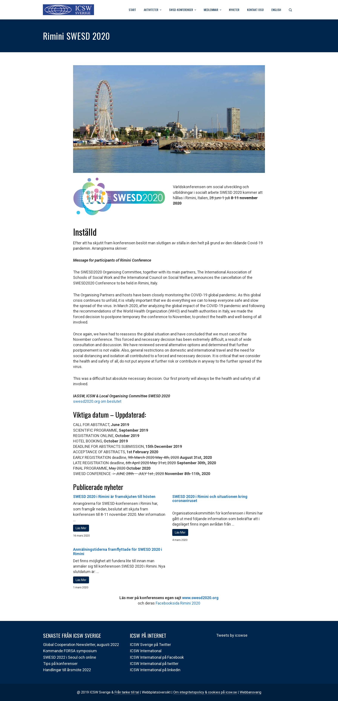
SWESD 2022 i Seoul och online (69, 657)
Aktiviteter (153, 9)
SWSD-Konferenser (183, 9)
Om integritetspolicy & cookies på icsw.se (205, 692)
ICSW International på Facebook (157, 657)
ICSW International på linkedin (155, 670)
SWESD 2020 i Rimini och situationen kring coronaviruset (209, 498)
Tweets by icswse (231, 635)
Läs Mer (81, 528)
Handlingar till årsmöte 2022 (67, 670)
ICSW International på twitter (154, 663)
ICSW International (145, 651)
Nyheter (234, 9)
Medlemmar (213, 9)
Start (132, 9)
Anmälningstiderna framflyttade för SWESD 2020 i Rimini (117, 551)
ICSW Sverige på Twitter (150, 644)
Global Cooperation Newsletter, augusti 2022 (81, 644)
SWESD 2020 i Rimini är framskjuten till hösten (114, 496)
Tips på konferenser (60, 663)
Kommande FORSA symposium (70, 651)
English (276, 9)
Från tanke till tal (126, 692)
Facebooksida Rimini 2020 (178, 603)
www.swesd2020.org (200, 597)
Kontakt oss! (255, 9)
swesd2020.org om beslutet (97, 401)
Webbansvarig (250, 692)
